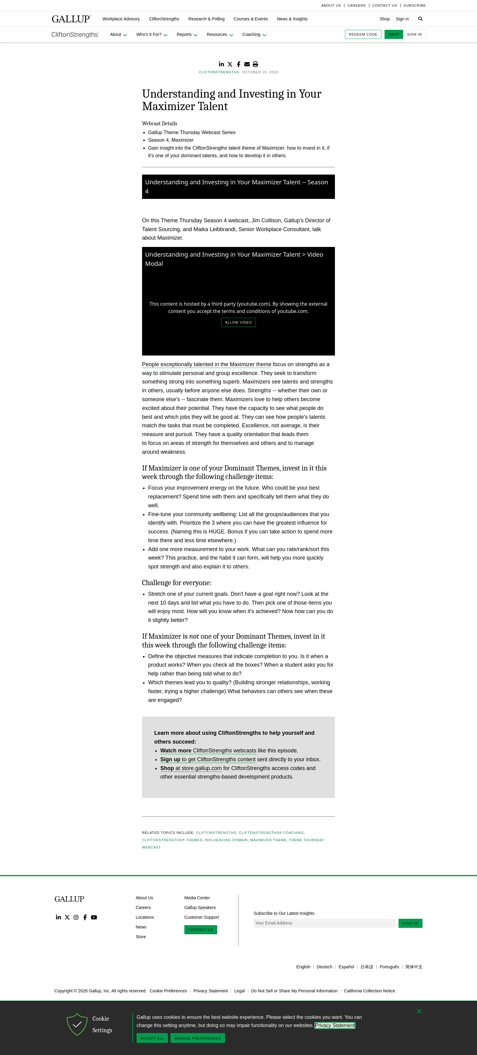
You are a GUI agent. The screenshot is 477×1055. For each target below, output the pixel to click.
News (141, 927)
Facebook (85, 917)
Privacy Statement (210, 990)
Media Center (197, 897)
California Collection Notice (369, 990)
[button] (121, 18)
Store (141, 936)
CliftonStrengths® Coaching (271, 833)
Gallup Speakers (200, 907)
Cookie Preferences (168, 990)
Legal (239, 990)
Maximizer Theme (268, 840)
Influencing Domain (226, 840)
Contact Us (200, 930)
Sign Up (410, 923)
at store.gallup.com (191, 768)
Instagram (76, 917)
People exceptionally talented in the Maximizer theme (206, 364)
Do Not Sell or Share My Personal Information (294, 990)
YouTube (94, 917)
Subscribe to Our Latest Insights (284, 913)
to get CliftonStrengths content (208, 759)
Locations (145, 917)
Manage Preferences (197, 1038)
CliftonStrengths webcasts (208, 751)
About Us (144, 897)
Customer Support (201, 917)
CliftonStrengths (216, 833)
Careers (143, 907)
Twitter (67, 917)
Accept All (152, 1038)
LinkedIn (58, 917)
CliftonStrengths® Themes (172, 840)
